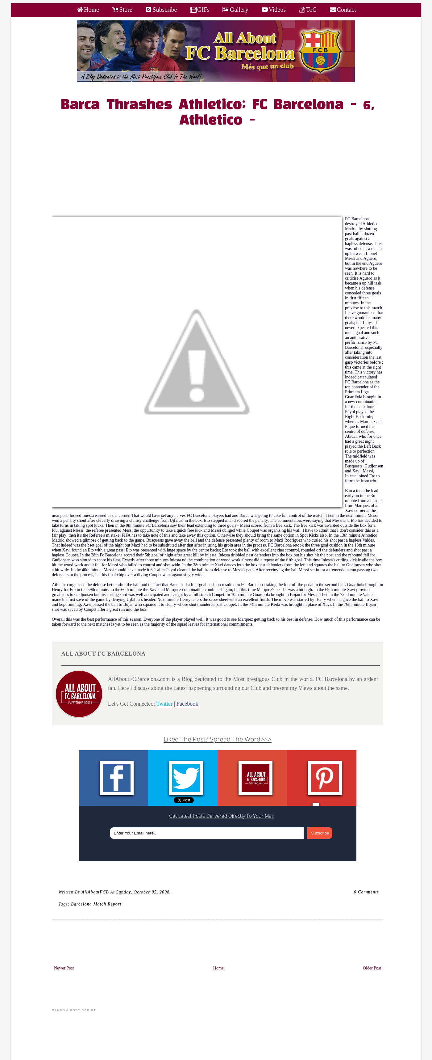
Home (218, 968)
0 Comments (366, 891)
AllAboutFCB (95, 891)
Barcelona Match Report (96, 904)
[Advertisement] (221, 173)
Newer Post (64, 968)
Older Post (372, 968)
